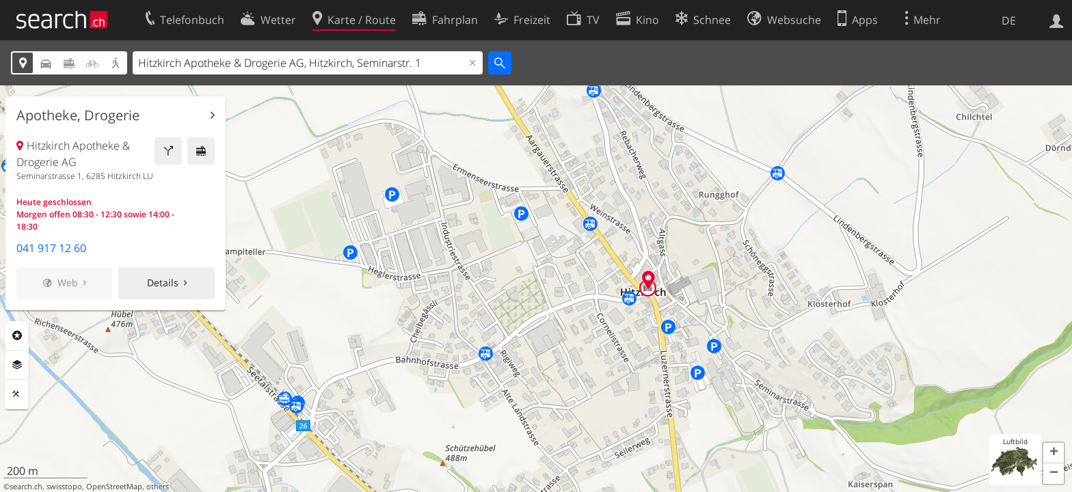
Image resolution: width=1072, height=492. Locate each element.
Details (162, 282)
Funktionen (17, 394)
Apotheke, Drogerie (77, 115)
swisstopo (64, 486)
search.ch (26, 486)
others (157, 486)
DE (1009, 20)
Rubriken (17, 335)
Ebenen (17, 365)
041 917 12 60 (51, 248)
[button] (1053, 453)
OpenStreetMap (114, 486)
